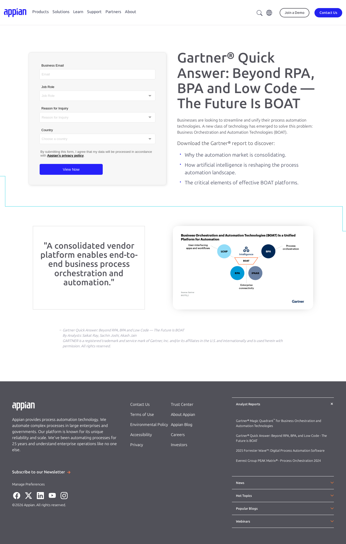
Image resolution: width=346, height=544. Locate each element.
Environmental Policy (149, 424)
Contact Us (140, 404)
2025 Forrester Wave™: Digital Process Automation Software (280, 450)
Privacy (136, 444)
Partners (113, 11)
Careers (178, 434)
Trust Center (182, 404)
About (130, 11)
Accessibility (141, 434)
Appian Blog (181, 424)
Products (40, 11)
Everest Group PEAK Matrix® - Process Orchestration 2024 (278, 461)
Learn (78, 11)
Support (94, 11)
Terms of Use (142, 414)
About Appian (183, 414)
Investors (179, 444)
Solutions (60, 11)
